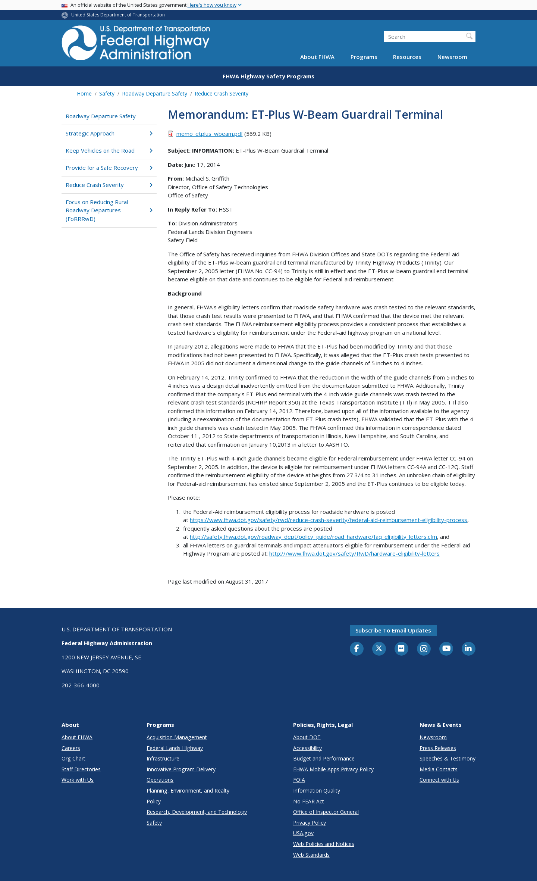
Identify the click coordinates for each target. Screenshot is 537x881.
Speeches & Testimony (447, 758)
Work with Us (78, 779)
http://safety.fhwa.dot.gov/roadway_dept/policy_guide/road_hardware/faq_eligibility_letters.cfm (313, 536)
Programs (364, 56)
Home (84, 93)
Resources (407, 56)
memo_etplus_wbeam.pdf (209, 133)
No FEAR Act (308, 801)
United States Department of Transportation (118, 15)
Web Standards (311, 854)
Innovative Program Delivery (181, 769)
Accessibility (307, 748)
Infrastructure (163, 758)
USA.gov (303, 833)
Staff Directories (81, 769)
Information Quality (316, 790)
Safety (106, 93)
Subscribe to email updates (393, 630)
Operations (160, 779)
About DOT (307, 737)
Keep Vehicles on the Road (109, 150)
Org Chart (73, 758)
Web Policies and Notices (323, 843)
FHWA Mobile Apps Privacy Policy (333, 769)
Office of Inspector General (326, 811)
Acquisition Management (177, 737)
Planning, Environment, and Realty (188, 790)
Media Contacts (439, 769)
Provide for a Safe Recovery (109, 167)
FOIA (299, 779)
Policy (154, 801)
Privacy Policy (309, 822)
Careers (71, 748)
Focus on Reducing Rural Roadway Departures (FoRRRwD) (109, 210)
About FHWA (317, 56)
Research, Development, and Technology (197, 811)
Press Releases (438, 748)
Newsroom (452, 56)
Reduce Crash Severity (221, 93)
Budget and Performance (324, 758)
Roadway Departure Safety (154, 93)
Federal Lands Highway (175, 748)
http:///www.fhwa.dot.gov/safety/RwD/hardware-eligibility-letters (354, 553)
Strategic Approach (109, 133)
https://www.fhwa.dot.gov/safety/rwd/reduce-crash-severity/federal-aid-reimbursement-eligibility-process (328, 520)
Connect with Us (439, 779)
